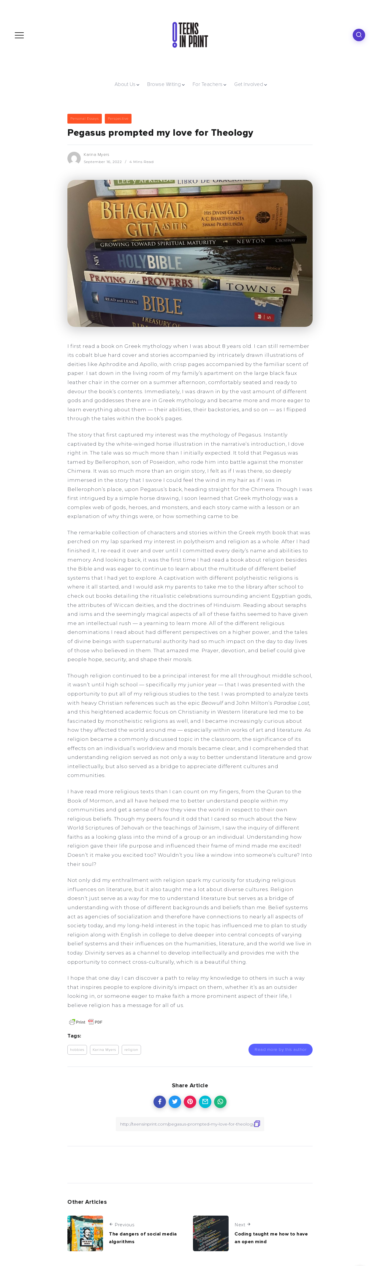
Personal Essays (84, 118)
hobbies (77, 1049)
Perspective (118, 118)
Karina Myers (96, 154)
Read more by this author (280, 1049)
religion (131, 1049)
